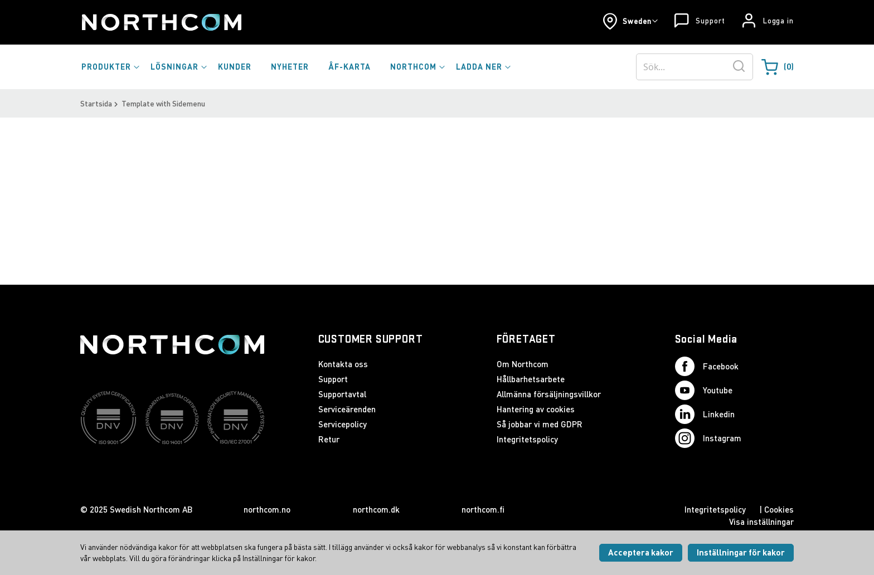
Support (710, 20)
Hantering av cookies (536, 409)
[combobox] (694, 66)
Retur (328, 439)
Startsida (96, 103)
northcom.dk (376, 509)
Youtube (703, 390)
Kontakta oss (343, 364)
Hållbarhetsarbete (531, 379)
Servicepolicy (342, 424)
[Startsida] (160, 22)
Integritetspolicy (527, 439)
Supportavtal (342, 394)
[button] (630, 21)
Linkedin (705, 414)
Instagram (708, 438)
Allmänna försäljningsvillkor (549, 394)
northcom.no (267, 509)
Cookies (779, 509)
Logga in (778, 20)
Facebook (707, 366)
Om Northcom (522, 364)
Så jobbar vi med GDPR (539, 424)
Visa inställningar (761, 521)
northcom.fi (483, 509)
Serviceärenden (347, 409)
